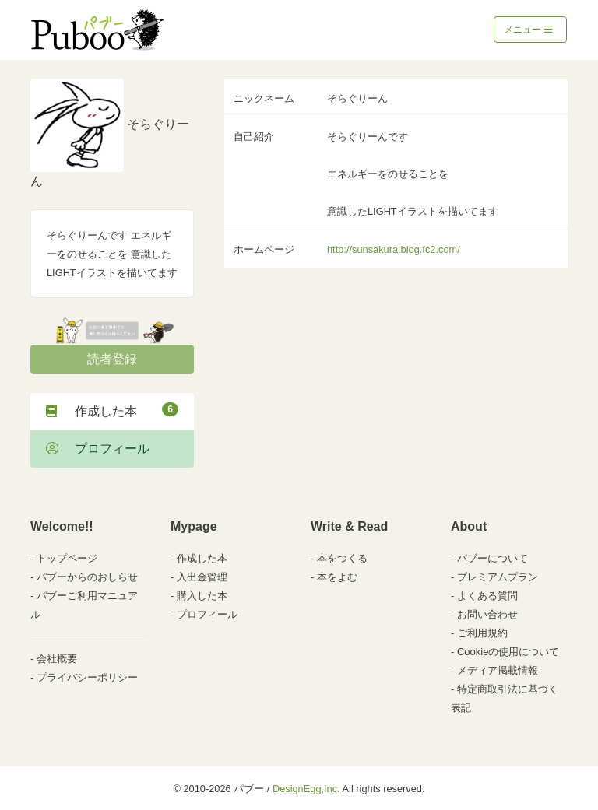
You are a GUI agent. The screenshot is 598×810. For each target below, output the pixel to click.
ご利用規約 (482, 633)
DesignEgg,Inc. (306, 788)
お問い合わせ (487, 614)
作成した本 (112, 410)
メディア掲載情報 (497, 670)
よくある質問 (487, 595)
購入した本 (202, 595)
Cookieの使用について (508, 651)
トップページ (67, 558)
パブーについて (492, 558)
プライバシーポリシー (87, 677)
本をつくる (342, 558)
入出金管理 (202, 577)
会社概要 (57, 658)
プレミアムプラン (497, 577)
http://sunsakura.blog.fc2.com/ (393, 249)
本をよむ (337, 577)
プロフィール (98, 448)
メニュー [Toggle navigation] (528, 29)
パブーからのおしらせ (87, 577)
